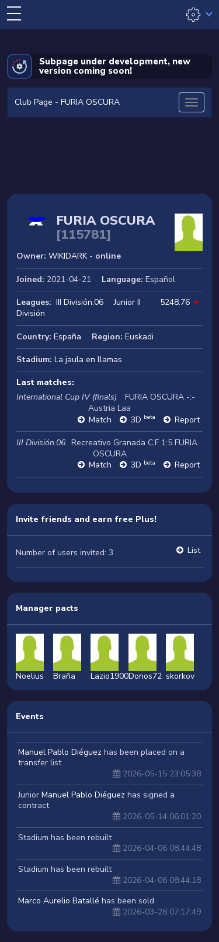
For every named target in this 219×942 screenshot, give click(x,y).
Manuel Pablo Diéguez (60, 752)
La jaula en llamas (88, 359)
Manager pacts (47, 608)
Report (187, 419)
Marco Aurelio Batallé (58, 900)
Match (100, 419)
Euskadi (139, 336)
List (193, 550)
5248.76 (175, 302)
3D (143, 419)
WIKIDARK (67, 256)
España (67, 336)
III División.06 (79, 302)
